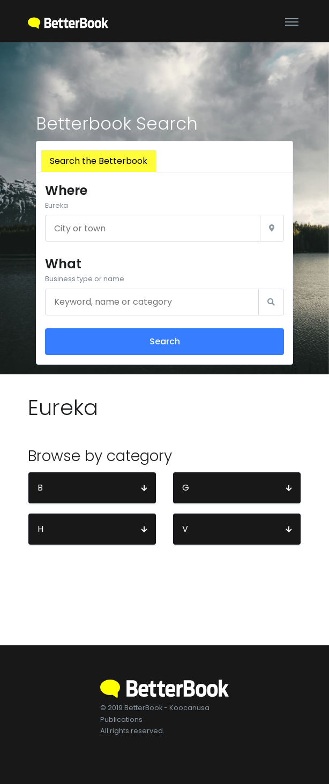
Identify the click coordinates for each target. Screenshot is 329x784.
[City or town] (152, 228)
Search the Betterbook (98, 161)
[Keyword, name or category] (152, 302)
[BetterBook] (68, 21)
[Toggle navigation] (291, 21)
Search (164, 341)
